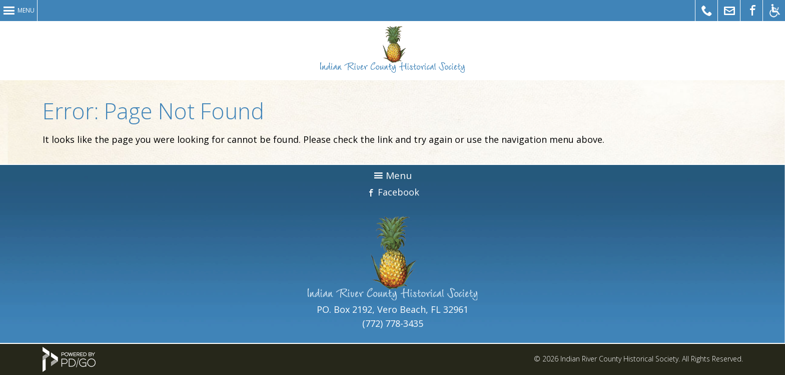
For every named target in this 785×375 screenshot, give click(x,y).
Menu (26, 10)
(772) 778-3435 (392, 323)
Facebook (398, 192)
